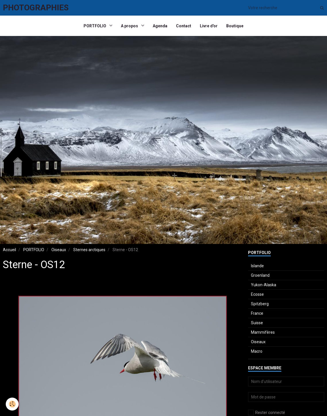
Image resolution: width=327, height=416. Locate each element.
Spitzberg (260, 303)
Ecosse (257, 294)
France (257, 313)
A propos (130, 26)
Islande (257, 266)
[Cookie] (12, 404)
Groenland (260, 275)
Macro (256, 351)
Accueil (9, 249)
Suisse (257, 322)
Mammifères (263, 332)
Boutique (234, 26)
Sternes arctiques (89, 249)
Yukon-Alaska (263, 285)
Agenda (160, 26)
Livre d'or (209, 26)
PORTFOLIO (95, 26)
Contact (183, 26)
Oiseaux (58, 249)
